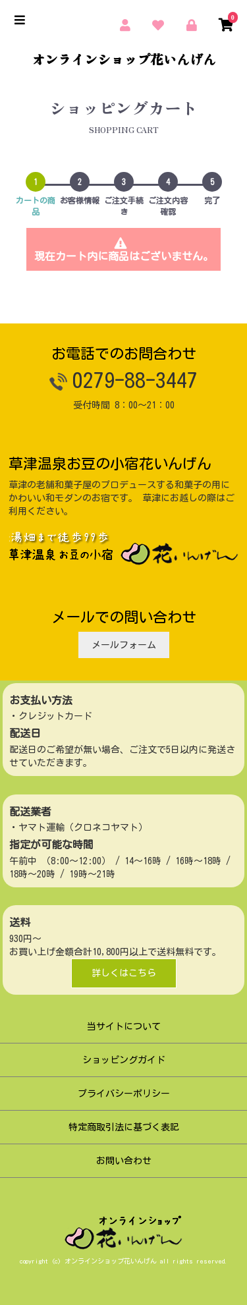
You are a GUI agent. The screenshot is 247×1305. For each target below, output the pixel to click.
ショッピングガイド (123, 1060)
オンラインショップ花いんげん (124, 59)
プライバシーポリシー (124, 1093)
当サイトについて (124, 1026)
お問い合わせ (123, 1160)
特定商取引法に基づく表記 (124, 1127)
